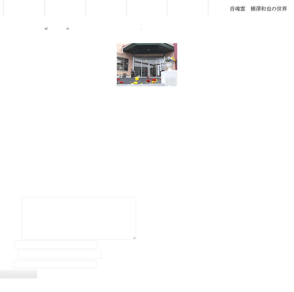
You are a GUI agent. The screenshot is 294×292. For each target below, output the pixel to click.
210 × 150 (57, 28)
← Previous (10, 38)
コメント (10, 202)
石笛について (147, 7)
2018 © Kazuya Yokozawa (147, 286)
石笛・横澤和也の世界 (258, 8)
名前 (6, 244)
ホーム (24, 7)
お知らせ (65, 7)
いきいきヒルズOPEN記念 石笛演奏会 (105, 28)
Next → (287, 38)
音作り (188, 7)
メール (8, 254)
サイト (6, 264)
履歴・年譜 (106, 7)
